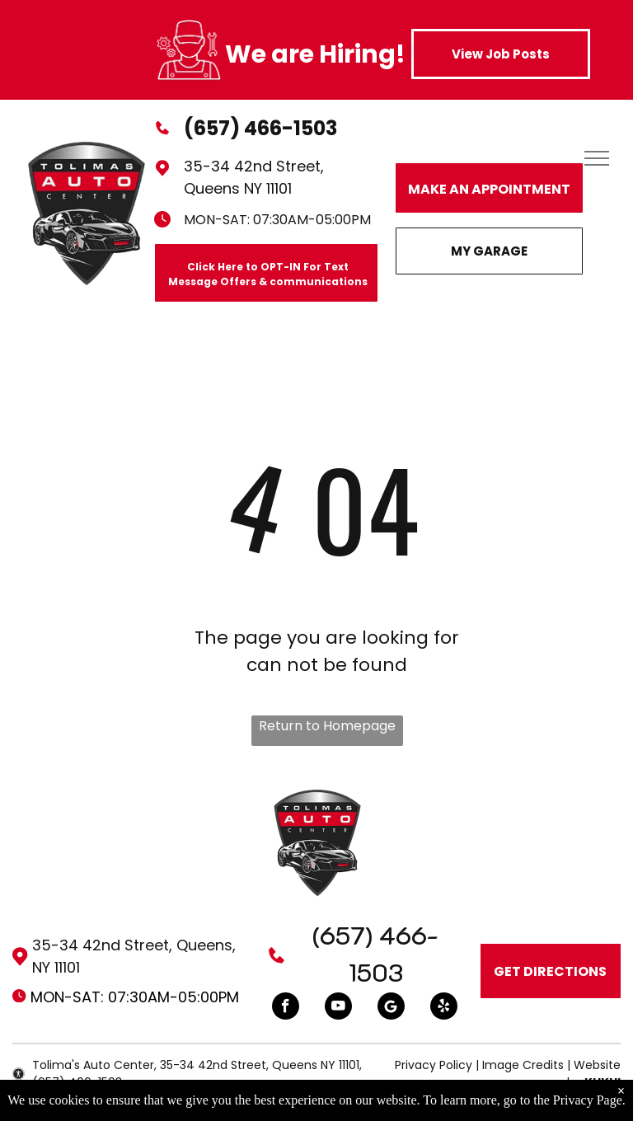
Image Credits (523, 1065)
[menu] (596, 158)
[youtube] (338, 1008)
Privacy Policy (433, 1065)
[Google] (391, 1008)
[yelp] (443, 1008)
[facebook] (285, 1008)
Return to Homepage (327, 725)
